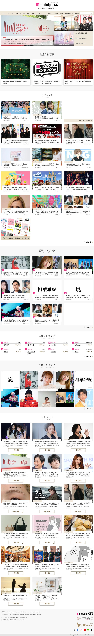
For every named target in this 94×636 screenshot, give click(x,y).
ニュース (4, 13)
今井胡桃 (53, 345)
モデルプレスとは (10, 612)
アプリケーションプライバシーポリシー (10, 614)
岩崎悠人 (6, 345)
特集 (49, 13)
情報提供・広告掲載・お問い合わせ (28, 614)
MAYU (76, 352)
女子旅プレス (75, 13)
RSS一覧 (39, 614)
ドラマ (61, 13)
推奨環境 (22, 612)
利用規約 (17, 612)
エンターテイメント (19, 13)
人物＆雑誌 (68, 13)
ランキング (55, 13)
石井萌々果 (30, 345)
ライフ (33, 13)
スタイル (10, 13)
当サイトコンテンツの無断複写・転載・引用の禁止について (14, 617)
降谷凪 (6, 352)
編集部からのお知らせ (36, 612)
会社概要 (3, 612)
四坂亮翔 (53, 352)
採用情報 (27, 612)
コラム (28, 13)
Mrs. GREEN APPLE (31, 352)
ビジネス (39, 13)
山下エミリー (79, 345)
